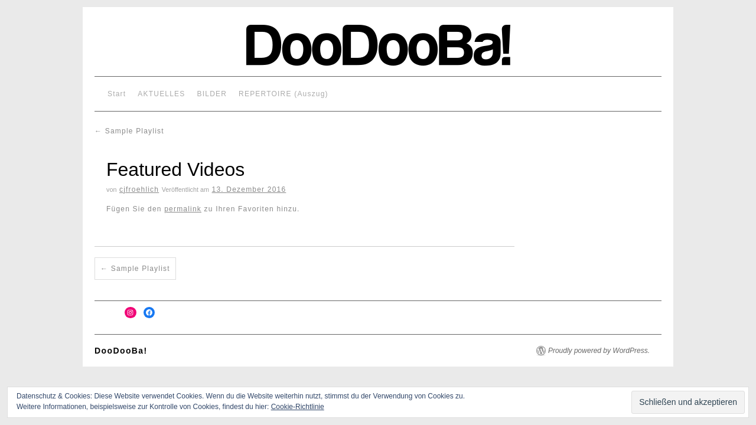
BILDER (212, 94)
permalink (182, 209)
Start (116, 94)
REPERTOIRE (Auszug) (283, 94)
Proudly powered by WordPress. (599, 350)
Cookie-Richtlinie (297, 407)
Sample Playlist (129, 131)
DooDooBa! (121, 350)
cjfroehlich (139, 189)
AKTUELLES (161, 94)
